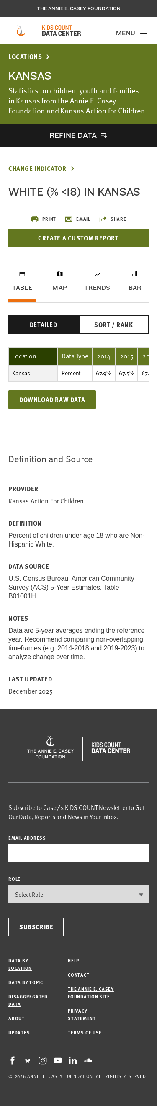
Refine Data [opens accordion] (72, 135)
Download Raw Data (52, 399)
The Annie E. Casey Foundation (79, 8)
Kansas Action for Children (46, 501)
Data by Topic (25, 982)
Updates (19, 1032)
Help (73, 960)
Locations (25, 56)
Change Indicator (37, 168)
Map (59, 287)
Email (77, 219)
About (16, 1018)
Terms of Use (85, 1032)
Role (14, 879)
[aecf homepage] (20, 30)
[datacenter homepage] (61, 30)
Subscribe (36, 926)
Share (112, 219)
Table (22, 287)
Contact (78, 975)
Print (43, 219)
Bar (135, 287)
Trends (97, 287)
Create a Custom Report (78, 237)
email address (27, 838)
